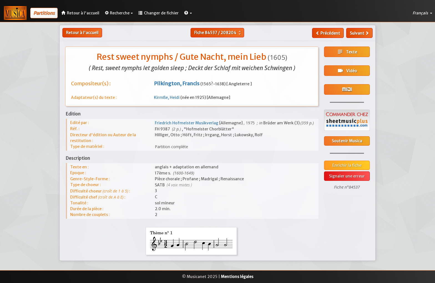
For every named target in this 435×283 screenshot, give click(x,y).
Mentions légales (237, 276)
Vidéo (347, 70)
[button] (188, 13)
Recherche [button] (119, 13)
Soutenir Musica (347, 140)
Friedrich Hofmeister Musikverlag (187, 122)
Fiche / (218, 32)
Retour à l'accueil (82, 32)
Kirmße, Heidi (167, 97)
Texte (347, 51)
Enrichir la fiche (346, 165)
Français (422, 13)
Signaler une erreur (347, 176)
